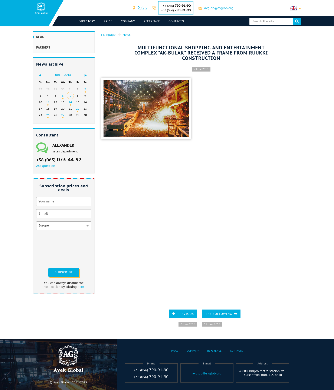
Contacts (176, 21)
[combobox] (142, 8)
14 (70, 102)
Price (108, 21)
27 (63, 115)
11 (48, 102)
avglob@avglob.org (218, 8)
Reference (152, 21)
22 (77, 108)
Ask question (45, 166)
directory (87, 21)
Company (128, 21)
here (81, 287)
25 (48, 115)
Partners (43, 47)
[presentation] (53, 248)
